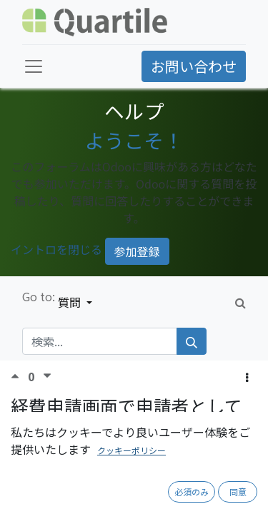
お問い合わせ (194, 66)
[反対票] (47, 376)
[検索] (192, 341)
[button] (247, 377)
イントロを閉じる (56, 249)
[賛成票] (19, 376)
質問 (71, 302)
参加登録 (137, 251)
